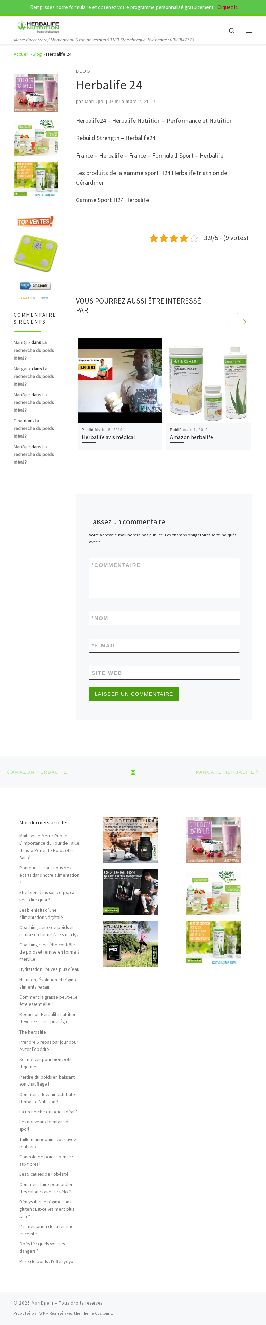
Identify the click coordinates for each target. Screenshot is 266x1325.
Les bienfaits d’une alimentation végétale (41, 913)
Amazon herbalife (191, 436)
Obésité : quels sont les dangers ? (42, 1247)
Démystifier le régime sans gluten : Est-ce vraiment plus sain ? (46, 1209)
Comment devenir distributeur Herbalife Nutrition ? (49, 1098)
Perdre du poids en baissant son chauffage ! (47, 1080)
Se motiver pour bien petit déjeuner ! (45, 1063)
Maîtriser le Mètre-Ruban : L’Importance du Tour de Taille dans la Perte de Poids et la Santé (49, 847)
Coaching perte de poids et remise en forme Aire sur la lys (48, 931)
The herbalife (32, 1032)
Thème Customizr (98, 1313)
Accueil (21, 54)
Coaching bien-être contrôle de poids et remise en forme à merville (49, 952)
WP (42, 1313)
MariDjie (94, 101)
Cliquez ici (227, 7)
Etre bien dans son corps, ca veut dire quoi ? (46, 896)
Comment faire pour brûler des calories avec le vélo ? (45, 1188)
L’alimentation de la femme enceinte (46, 1230)
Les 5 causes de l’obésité (44, 1174)
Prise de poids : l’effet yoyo (46, 1261)
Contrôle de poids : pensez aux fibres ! (46, 1160)
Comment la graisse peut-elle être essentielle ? (48, 1000)
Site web (107, 673)
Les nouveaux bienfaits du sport (45, 1125)
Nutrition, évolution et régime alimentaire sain (48, 983)
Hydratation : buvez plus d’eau (49, 969)
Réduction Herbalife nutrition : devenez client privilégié (49, 1018)
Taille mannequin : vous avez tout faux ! (47, 1143)
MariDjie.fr (43, 1303)
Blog (37, 54)
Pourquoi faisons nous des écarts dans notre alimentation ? (49, 875)
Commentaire (116, 565)
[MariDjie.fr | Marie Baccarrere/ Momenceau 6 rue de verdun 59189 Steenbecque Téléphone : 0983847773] (38, 26)
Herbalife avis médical (108, 436)
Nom (100, 618)
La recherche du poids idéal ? (34, 350)
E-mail (104, 645)
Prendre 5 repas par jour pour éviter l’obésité (48, 1045)
